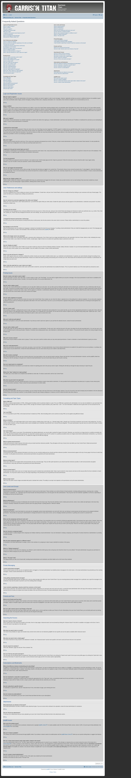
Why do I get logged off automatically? (11, 35)
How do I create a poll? (8, 61)
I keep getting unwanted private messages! (63, 41)
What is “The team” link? (59, 35)
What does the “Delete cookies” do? (11, 37)
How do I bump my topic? (8, 73)
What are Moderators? (58, 27)
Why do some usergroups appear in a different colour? (65, 32)
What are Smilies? (7, 80)
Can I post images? (7, 81)
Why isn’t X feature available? (60, 79)
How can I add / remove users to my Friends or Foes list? (66, 48)
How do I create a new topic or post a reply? (12, 57)
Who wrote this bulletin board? (60, 78)
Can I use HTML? (7, 79)
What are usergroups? (58, 28)
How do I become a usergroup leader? (62, 31)
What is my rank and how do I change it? (12, 51)
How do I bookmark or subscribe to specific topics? (65, 64)
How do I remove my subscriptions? (61, 67)
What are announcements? (9, 84)
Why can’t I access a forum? (9, 65)
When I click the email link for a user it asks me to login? (15, 52)
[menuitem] (5, 15)
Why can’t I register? (7, 28)
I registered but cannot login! (9, 30)
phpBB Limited (42, 725)
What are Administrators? (59, 26)
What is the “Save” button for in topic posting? (13, 70)
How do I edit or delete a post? (9, 58)
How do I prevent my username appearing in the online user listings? (18, 42)
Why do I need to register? (9, 26)
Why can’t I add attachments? (9, 66)
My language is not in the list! (9, 46)
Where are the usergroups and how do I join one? (64, 30)
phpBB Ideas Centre (66, 734)
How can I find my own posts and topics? (62, 58)
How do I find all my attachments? (61, 73)
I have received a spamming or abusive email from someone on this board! (70, 42)
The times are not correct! (8, 44)
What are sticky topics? (8, 85)
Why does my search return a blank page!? (63, 56)
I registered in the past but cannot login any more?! (14, 32)
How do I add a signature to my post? (11, 59)
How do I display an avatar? (9, 49)
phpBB (46, 229)
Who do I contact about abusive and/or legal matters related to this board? (69, 80)
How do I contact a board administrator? (62, 82)
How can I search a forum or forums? (62, 53)
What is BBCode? (7, 77)
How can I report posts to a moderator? (11, 69)
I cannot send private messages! (61, 40)
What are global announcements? (10, 83)
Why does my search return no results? (62, 54)
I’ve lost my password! (8, 34)
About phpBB (6, 726)
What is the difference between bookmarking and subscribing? (67, 63)
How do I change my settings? (9, 41)
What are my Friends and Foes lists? (62, 47)
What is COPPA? (7, 27)
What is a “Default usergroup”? (60, 34)
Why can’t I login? (7, 31)
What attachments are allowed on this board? (63, 72)
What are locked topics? (8, 87)
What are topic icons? (8, 88)
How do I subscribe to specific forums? (62, 66)
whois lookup (6, 743)
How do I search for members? (60, 57)
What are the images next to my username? (12, 48)
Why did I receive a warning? (9, 67)
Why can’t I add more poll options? (10, 62)
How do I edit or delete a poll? (9, 63)
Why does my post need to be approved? (12, 71)
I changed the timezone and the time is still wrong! (14, 45)
